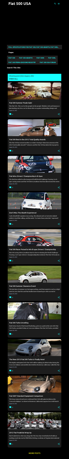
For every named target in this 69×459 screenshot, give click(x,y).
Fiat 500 (11, 58)
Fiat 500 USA (19, 3)
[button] (59, 114)
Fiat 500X (40, 58)
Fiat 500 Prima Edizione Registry (22, 62)
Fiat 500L (52, 58)
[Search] (55, 3)
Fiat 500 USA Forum (48, 62)
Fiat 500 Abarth (25, 58)
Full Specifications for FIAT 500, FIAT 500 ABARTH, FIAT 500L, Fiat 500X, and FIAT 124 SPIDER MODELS (33, 47)
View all (13, 79)
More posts (34, 453)
